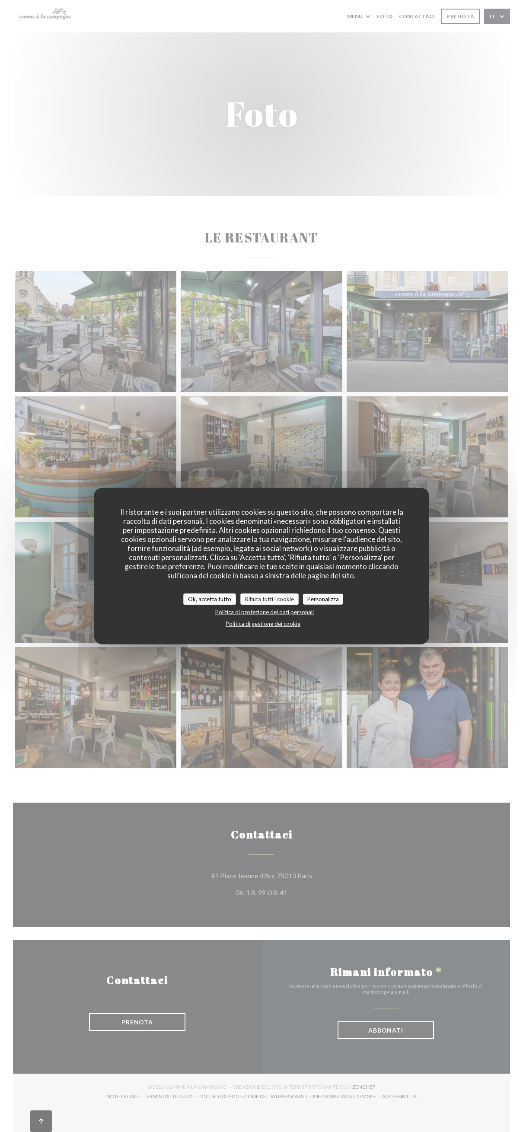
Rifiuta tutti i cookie (269, 598)
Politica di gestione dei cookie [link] (263, 623)
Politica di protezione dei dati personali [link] (264, 612)
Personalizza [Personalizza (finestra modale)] (323, 598)
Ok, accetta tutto (209, 598)
